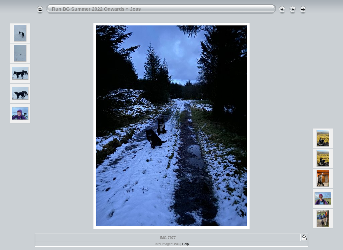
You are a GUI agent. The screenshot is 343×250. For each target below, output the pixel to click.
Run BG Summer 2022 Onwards (88, 9)
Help (185, 244)
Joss (135, 9)
